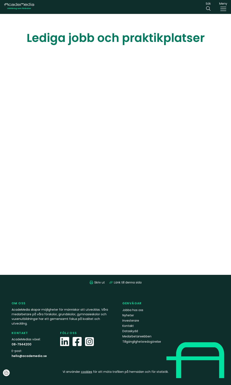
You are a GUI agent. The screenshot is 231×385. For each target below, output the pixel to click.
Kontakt (128, 326)
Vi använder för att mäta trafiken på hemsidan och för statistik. (116, 372)
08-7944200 (21, 344)
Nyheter (128, 315)
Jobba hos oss (132, 310)
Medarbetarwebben (136, 336)
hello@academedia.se (29, 356)
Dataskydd (130, 331)
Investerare (130, 320)
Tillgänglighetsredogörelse (141, 342)
